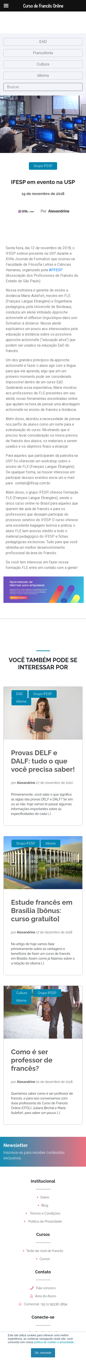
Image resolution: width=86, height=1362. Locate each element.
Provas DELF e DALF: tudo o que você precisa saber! (43, 761)
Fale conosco (42, 1288)
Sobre (44, 1197)
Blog (44, 1205)
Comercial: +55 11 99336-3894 (43, 1304)
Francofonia (43, 53)
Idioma (43, 75)
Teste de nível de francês (44, 1251)
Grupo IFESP (43, 166)
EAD (43, 42)
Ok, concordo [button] (43, 1352)
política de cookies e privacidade (53, 1342)
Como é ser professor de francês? (32, 1060)
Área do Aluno (43, 1296)
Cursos (45, 1259)
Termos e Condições (44, 1213)
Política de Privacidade (45, 1221)
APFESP (56, 270)
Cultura (43, 64)
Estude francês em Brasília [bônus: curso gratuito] (41, 910)
